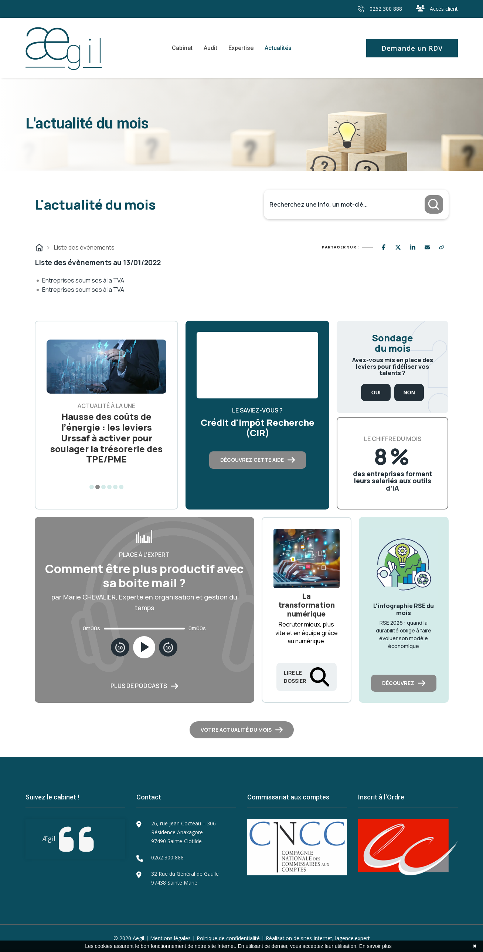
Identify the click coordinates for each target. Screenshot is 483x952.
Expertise (241, 47)
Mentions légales (170, 938)
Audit (210, 47)
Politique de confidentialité (228, 938)
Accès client (437, 8)
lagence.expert (352, 938)
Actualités (278, 47)
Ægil (48, 838)
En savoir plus (375, 946)
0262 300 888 (380, 8)
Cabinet (182, 47)
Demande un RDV (412, 48)
